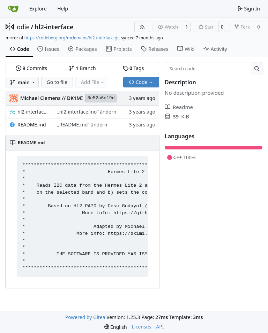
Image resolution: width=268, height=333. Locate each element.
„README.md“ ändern (82, 124)
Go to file (57, 82)
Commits (31, 68)
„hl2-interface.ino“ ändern (86, 111)
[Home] (13, 8)
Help (62, 8)
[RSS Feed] (142, 27)
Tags (133, 68)
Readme (179, 106)
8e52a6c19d (100, 98)
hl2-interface (54, 26)
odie (23, 26)
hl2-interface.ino (33, 111)
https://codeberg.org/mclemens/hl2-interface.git (72, 38)
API (160, 326)
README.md (31, 124)
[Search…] (256, 68)
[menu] (115, 327)
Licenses (141, 326)
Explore (37, 8)
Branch (82, 68)
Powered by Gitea (85, 317)
